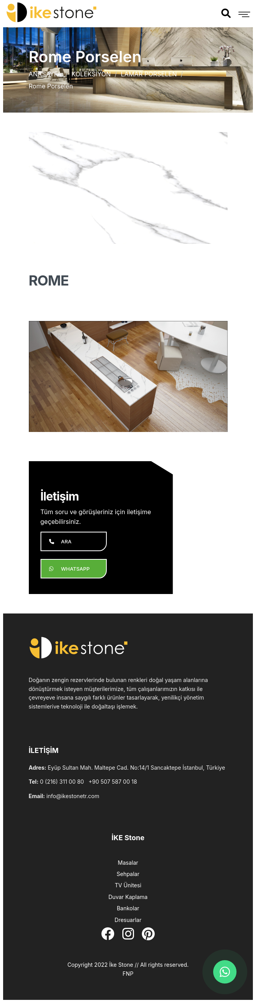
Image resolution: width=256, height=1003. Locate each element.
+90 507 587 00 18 (112, 781)
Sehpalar (128, 874)
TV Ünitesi (128, 885)
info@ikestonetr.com (72, 796)
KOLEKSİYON (91, 74)
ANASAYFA (45, 74)
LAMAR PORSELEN (149, 74)
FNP (128, 973)
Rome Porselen (51, 86)
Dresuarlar (128, 920)
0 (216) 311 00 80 (62, 781)
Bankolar (128, 908)
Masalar (128, 862)
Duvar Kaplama (127, 897)
